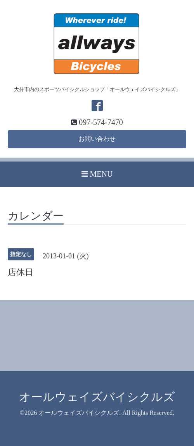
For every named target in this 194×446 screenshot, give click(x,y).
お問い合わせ (97, 138)
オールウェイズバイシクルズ (97, 396)
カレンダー (36, 216)
